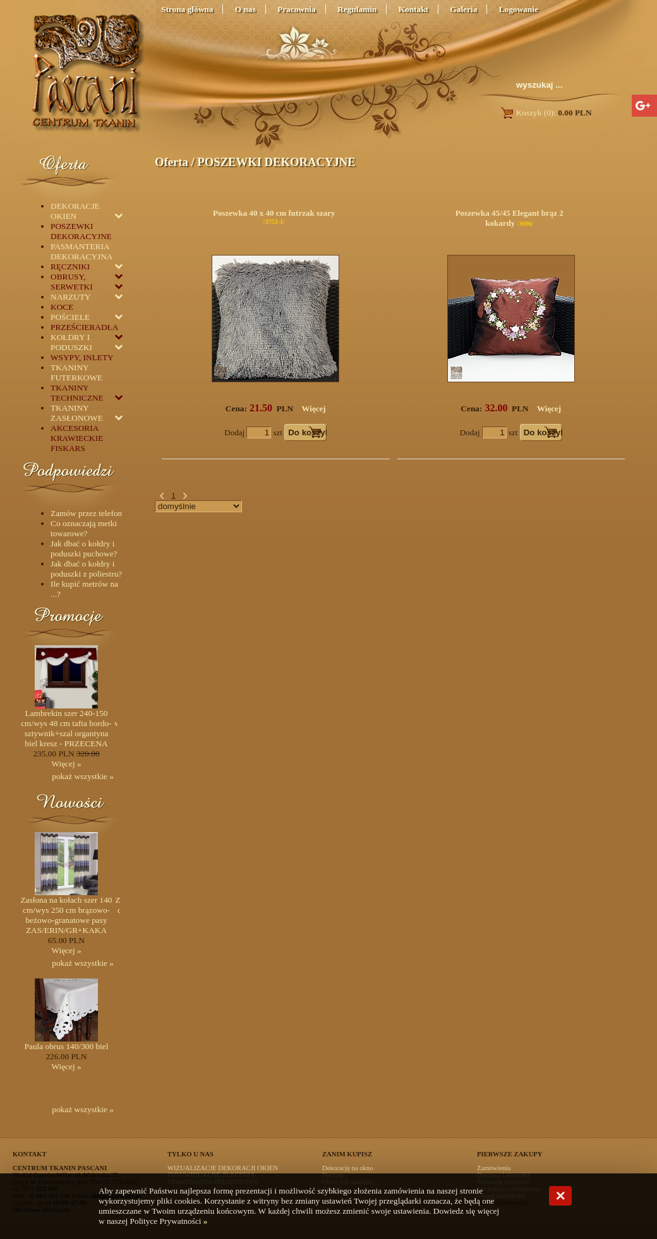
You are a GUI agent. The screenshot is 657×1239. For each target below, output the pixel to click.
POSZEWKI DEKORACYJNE (276, 161)
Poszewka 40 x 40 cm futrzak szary (274, 213)
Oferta (171, 161)
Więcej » (66, 763)
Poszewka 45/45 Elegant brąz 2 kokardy (509, 218)
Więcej (314, 408)
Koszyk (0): (545, 112)
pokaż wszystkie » (83, 776)
